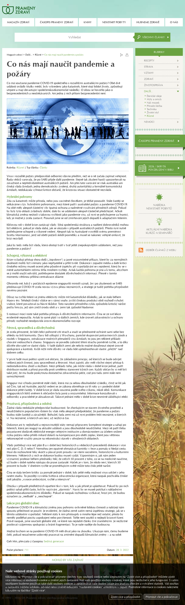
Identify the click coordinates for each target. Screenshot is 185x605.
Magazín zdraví (14, 54)
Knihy (88, 22)
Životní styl (153, 112)
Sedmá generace (54, 541)
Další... (28, 54)
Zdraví (148, 79)
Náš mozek (153, 102)
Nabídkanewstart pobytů (159, 206)
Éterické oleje (154, 96)
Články (43, 167)
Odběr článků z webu (161, 250)
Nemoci (149, 121)
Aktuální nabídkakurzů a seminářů (159, 231)
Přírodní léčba (154, 106)
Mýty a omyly (154, 99)
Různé (38, 54)
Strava (148, 66)
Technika (151, 109)
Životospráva (153, 85)
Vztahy (149, 72)
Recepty (149, 60)
